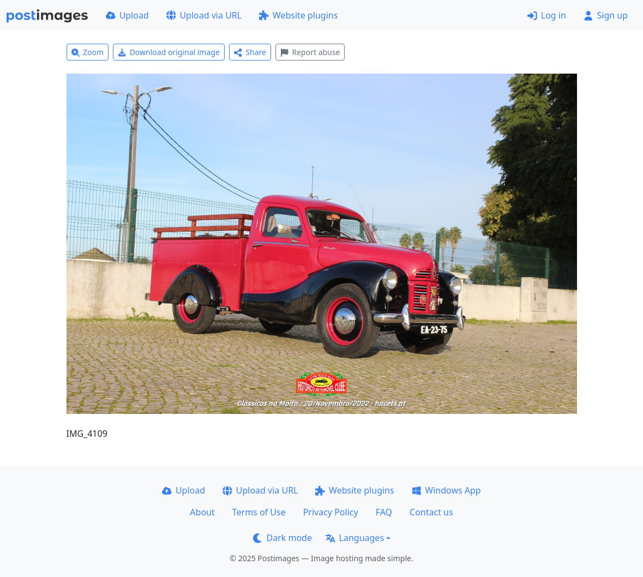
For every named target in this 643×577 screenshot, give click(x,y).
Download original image (169, 52)
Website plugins (298, 15)
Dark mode (282, 538)
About (202, 512)
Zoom (87, 52)
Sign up (606, 15)
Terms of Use (259, 512)
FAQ (384, 512)
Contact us (431, 512)
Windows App (446, 490)
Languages (355, 538)
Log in (546, 15)
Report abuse (310, 52)
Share (250, 52)
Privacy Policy (330, 512)
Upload (127, 15)
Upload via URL (204, 15)
